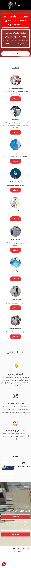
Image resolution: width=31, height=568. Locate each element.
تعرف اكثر (15, 98)
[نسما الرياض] (14, 5)
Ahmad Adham (16, 551)
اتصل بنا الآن (15, 53)
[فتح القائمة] (28, 5)
